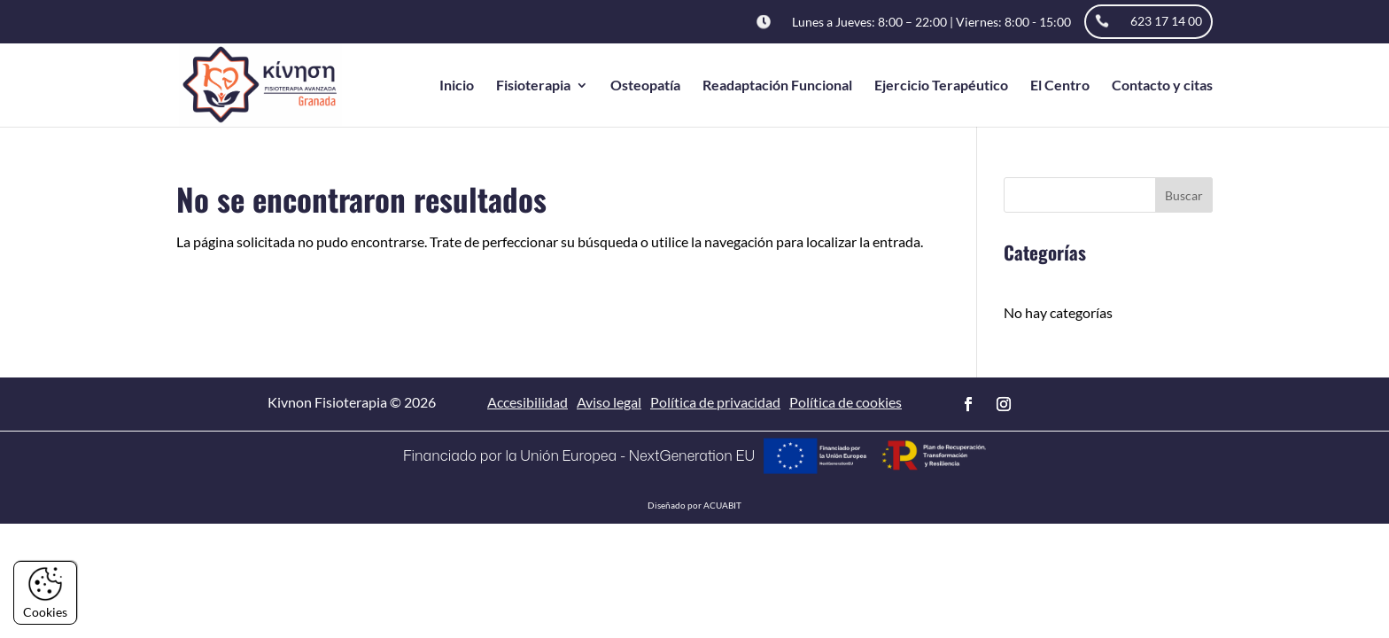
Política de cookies (845, 401)
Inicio (456, 86)
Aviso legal (609, 401)
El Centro (1060, 86)
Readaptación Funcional (777, 86)
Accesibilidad (527, 401)
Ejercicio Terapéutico (941, 86)
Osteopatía (645, 86)
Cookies (45, 592)
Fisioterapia (533, 86)
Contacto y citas (1162, 86)
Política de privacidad (715, 401)
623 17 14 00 (1166, 20)
